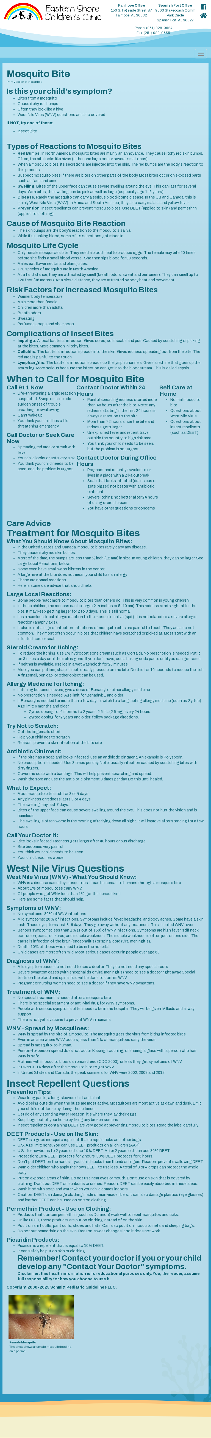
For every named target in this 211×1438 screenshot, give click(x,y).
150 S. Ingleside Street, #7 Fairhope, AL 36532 (131, 10)
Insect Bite (27, 131)
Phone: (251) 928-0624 (153, 28)
